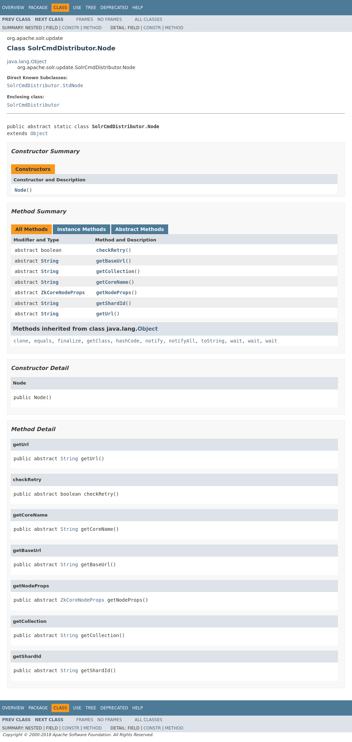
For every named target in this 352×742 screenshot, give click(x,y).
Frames (84, 19)
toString (212, 341)
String (50, 261)
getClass (98, 341)
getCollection (115, 271)
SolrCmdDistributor (33, 105)
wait (236, 341)
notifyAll (182, 341)
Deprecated (114, 7)
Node (20, 190)
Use (77, 7)
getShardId (110, 303)
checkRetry (110, 250)
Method (92, 27)
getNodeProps (113, 292)
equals (43, 341)
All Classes (148, 19)
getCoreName (112, 282)
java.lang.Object (27, 61)
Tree (90, 7)
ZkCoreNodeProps (63, 292)
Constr (70, 27)
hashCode (127, 341)
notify (154, 341)
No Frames (109, 19)
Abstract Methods (139, 229)
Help (137, 7)
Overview (13, 7)
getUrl (105, 313)
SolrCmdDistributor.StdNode (45, 85)
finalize (69, 341)
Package (38, 7)
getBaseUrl (110, 261)
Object (39, 133)
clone (21, 341)
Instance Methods (81, 229)
